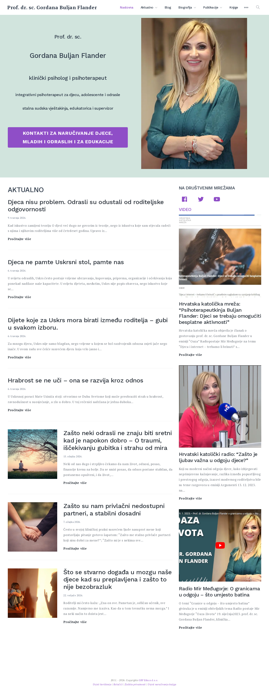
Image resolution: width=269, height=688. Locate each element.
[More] (246, 7)
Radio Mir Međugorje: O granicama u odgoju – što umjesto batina (219, 592)
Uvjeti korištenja (102, 684)
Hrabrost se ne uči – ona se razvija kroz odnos (75, 380)
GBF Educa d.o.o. (148, 680)
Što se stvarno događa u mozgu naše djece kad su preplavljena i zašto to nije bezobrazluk (117, 579)
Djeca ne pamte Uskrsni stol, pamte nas (66, 262)
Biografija (185, 7)
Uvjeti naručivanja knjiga (162, 684)
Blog (168, 7)
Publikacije (210, 7)
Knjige (233, 7)
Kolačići (118, 684)
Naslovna (126, 7)
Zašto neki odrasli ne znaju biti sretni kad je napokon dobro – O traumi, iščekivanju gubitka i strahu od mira (117, 440)
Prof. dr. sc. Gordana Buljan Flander (52, 7)
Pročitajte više (19, 239)
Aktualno (147, 7)
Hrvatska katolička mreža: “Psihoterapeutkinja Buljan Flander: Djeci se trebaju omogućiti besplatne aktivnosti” (220, 313)
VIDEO (185, 209)
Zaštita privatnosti (135, 684)
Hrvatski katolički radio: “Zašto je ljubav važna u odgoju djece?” (218, 457)
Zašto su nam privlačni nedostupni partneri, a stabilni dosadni (114, 509)
